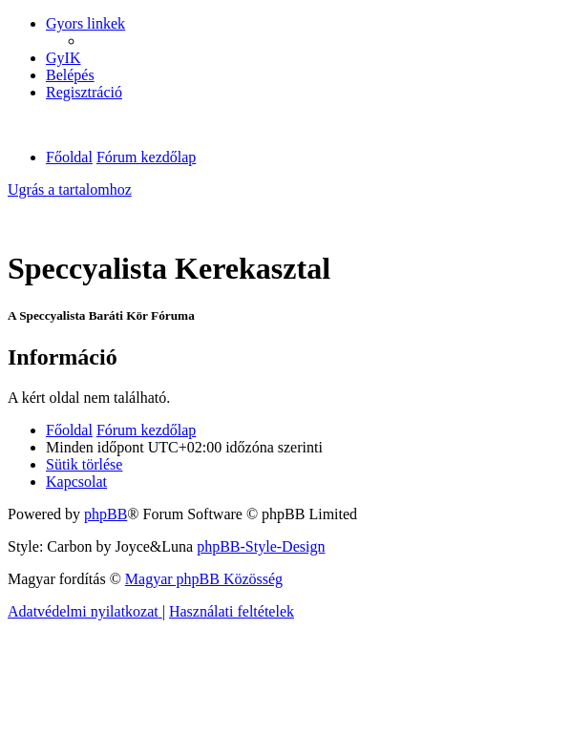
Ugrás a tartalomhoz (70, 189)
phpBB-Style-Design (261, 546)
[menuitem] (63, 58)
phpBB (105, 514)
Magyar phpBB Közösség (204, 579)
